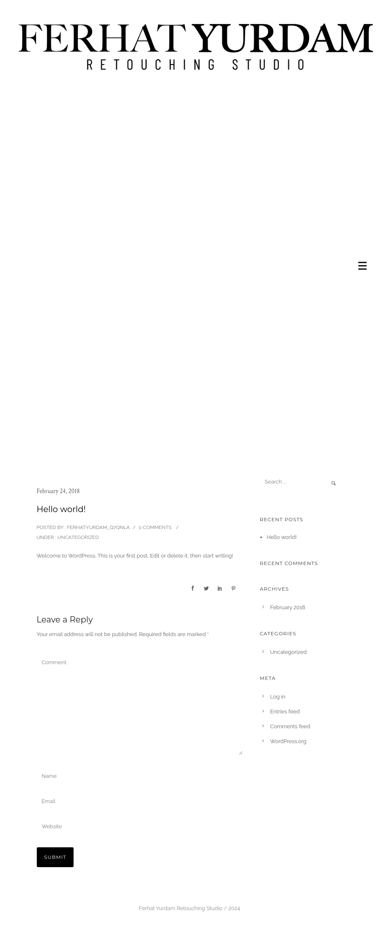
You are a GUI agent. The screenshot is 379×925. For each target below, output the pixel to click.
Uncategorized (77, 537)
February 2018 (287, 607)
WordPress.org (288, 741)
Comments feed (290, 726)
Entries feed (285, 711)
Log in (278, 697)
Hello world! (281, 537)
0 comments (155, 527)
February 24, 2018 (58, 491)
